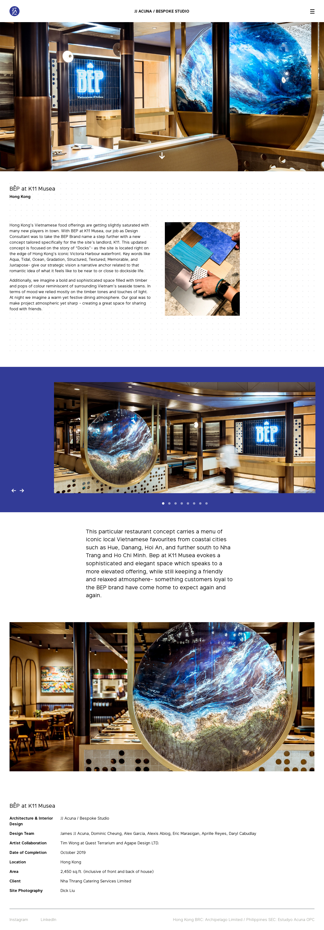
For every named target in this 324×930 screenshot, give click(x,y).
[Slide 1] (163, 503)
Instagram (19, 919)
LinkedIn (48, 919)
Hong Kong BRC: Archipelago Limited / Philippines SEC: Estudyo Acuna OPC (243, 919)
